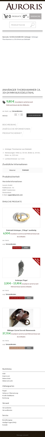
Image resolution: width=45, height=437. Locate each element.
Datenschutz (6, 378)
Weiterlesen (17, 247)
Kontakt (4, 425)
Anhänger (27, 37)
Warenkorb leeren (35, 17)
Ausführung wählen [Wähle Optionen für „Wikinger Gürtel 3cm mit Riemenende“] (17, 348)
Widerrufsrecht (7, 381)
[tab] (10, 124)
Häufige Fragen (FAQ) (9, 422)
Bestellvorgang (7, 420)
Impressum (6, 376)
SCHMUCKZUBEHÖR (17, 37)
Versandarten (6, 408)
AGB (3, 373)
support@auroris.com (15, 195)
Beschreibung (9, 124)
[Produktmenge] (19, 114)
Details (26, 248)
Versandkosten (17, 111)
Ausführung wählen (17, 298)
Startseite (5, 37)
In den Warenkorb (34, 115)
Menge (5, 116)
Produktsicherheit (12, 133)
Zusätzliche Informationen (16, 129)
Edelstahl (25, 170)
